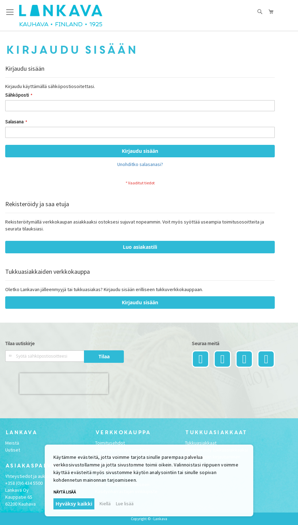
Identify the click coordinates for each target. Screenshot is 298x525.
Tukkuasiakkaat (200, 443)
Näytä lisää (64, 492)
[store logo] (60, 15)
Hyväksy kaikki (74, 503)
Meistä (12, 443)
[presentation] (63, 383)
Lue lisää (125, 503)
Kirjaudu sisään (140, 302)
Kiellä (105, 503)
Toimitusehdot (110, 443)
